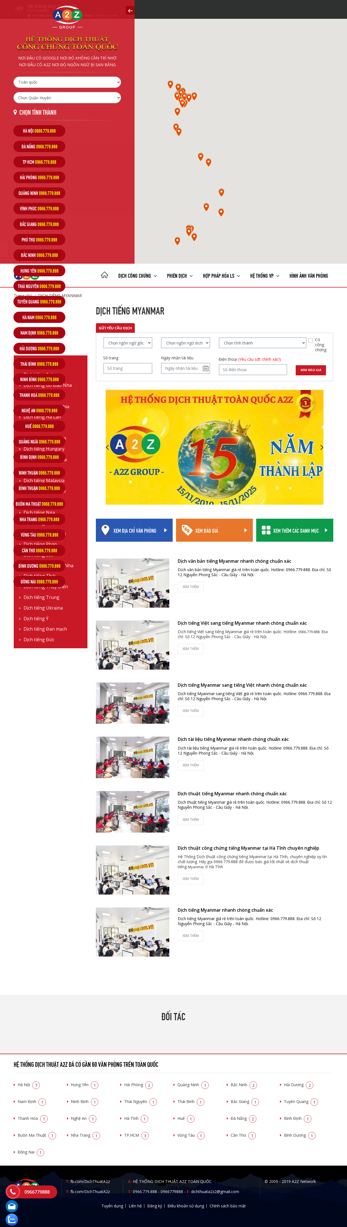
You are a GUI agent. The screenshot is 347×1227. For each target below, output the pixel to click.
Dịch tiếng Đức (39, 640)
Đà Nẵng (243, 1118)
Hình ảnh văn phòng (309, 275)
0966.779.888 (145, 1191)
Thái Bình (190, 1101)
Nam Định (32, 1101)
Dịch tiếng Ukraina (43, 608)
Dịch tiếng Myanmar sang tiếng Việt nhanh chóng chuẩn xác (242, 685)
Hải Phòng (138, 1084)
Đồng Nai (31, 1152)
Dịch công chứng (137, 275)
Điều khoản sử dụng (186, 1205)
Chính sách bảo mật (228, 1205)
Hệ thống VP (264, 275)
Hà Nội (29, 1084)
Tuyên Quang (301, 1101)
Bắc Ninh (244, 1084)
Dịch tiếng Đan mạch (45, 629)
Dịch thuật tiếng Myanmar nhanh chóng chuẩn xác (232, 794)
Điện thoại (250, 359)
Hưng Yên (84, 1084)
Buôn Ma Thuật (37, 1135)
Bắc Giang (245, 1101)
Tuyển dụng (112, 1205)
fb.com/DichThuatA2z (90, 1181)
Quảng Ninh (193, 1084)
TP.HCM (136, 1135)
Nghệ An (83, 1118)
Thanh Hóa (33, 1118)
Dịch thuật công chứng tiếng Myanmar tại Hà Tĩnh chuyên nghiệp (248, 848)
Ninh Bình (84, 1101)
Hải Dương (298, 1084)
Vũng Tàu (191, 1135)
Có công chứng (320, 344)
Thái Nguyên (140, 1101)
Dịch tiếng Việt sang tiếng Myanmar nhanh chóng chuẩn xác (242, 623)
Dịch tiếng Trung (41, 597)
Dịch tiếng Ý (36, 619)
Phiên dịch (180, 275)
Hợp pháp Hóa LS (221, 275)
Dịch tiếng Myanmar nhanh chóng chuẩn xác (225, 910)
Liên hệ (135, 1205)
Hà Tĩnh (136, 1118)
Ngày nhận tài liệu (177, 357)
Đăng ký (154, 1205)
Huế (186, 1118)
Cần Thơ (243, 1135)
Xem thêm (190, 586)
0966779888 (172, 1191)
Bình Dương (300, 1135)
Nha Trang (85, 1135)
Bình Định (297, 1118)
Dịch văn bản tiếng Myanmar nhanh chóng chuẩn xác (234, 561)
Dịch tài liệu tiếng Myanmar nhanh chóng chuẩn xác (233, 739)
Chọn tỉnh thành (37, 111)
